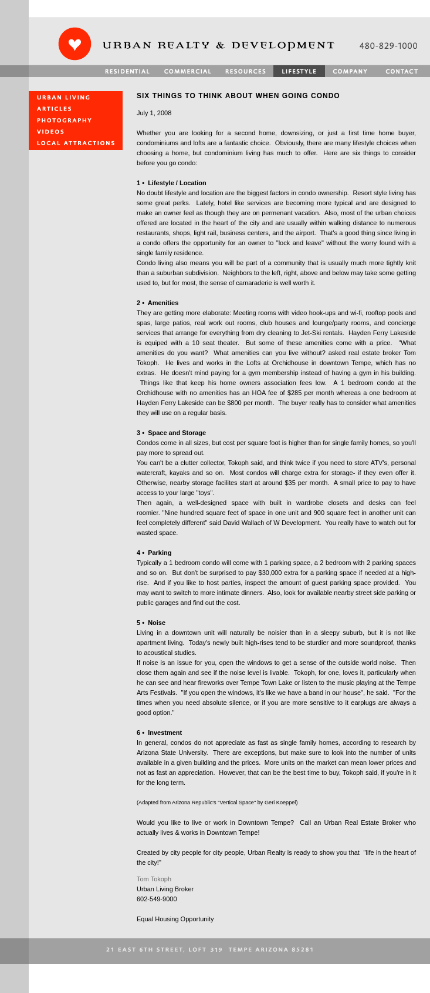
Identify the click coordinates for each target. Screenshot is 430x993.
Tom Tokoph (154, 878)
